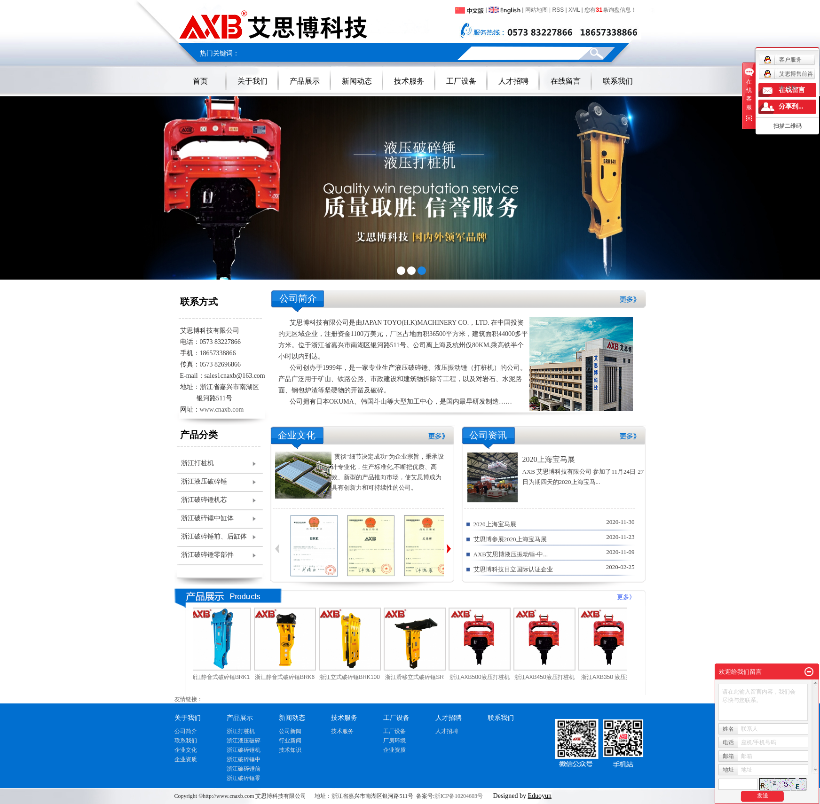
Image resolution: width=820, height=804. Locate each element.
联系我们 (618, 81)
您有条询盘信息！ (610, 10)
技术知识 (290, 750)
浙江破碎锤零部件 (207, 554)
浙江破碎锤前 (243, 768)
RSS (558, 10)
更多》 (626, 597)
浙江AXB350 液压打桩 (612, 677)
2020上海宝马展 (548, 459)
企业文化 (185, 750)
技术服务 (409, 81)
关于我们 (252, 81)
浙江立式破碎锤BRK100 (352, 677)
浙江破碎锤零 (243, 778)
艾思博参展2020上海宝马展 (510, 539)
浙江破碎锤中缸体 (207, 518)
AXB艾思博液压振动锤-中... (510, 554)
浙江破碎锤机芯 (204, 499)
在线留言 (566, 81)
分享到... (791, 106)
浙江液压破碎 (243, 740)
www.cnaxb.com (222, 409)
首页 (200, 81)
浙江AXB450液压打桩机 (547, 677)
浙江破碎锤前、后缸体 (214, 536)
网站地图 (536, 10)
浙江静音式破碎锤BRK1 (222, 677)
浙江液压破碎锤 (204, 481)
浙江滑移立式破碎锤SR (417, 677)
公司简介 (185, 731)
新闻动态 (357, 81)
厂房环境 (394, 740)
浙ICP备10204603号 (458, 796)
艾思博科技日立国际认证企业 (513, 569)
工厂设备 (461, 81)
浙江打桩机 (197, 463)
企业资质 (185, 759)
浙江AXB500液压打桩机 (482, 677)
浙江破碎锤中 (243, 759)
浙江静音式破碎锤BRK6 (287, 677)
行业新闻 (290, 740)
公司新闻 (290, 731)
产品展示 (305, 81)
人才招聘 (513, 81)
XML (574, 10)
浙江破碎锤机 (243, 750)
